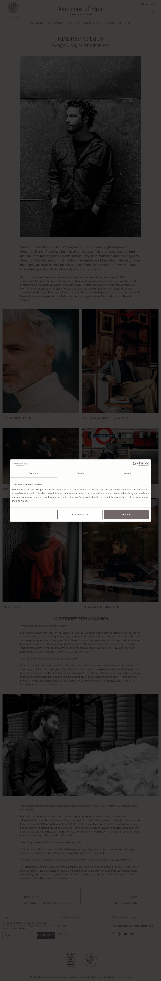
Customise (80, 514)
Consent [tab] (33, 473)
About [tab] (127, 473)
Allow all (126, 514)
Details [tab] (80, 473)
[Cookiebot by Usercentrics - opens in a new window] (135, 464)
